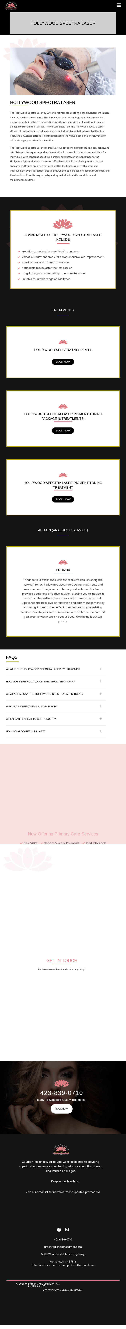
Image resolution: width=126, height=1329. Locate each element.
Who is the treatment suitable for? (31, 706)
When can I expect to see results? (31, 718)
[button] (56, 669)
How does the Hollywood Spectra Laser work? (40, 681)
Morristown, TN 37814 (63, 1261)
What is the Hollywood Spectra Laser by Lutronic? (43, 669)
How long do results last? (25, 731)
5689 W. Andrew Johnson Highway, (63, 1254)
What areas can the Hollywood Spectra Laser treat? (44, 693)
